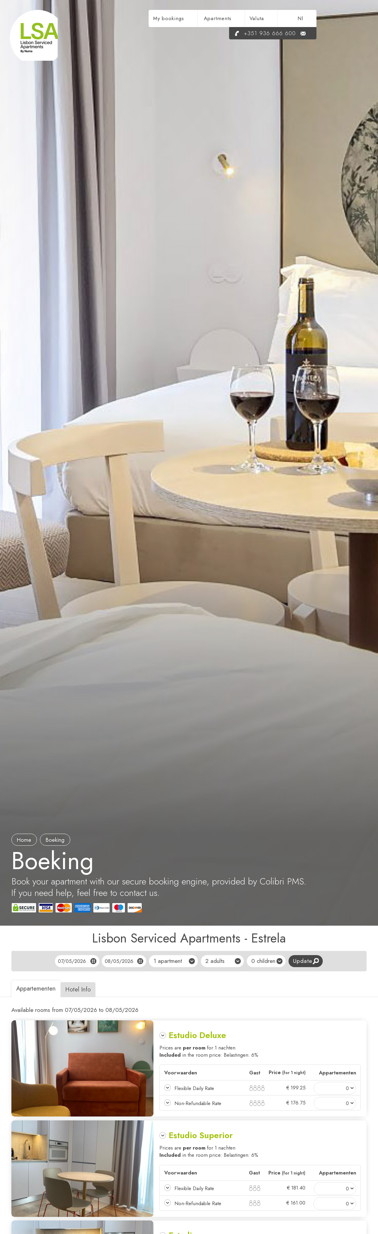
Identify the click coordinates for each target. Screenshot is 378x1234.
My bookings (218, 19)
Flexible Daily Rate (194, 1088)
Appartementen (37, 988)
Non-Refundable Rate (198, 1103)
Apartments (268, 19)
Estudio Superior (201, 1135)
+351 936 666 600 (312, 35)
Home (25, 839)
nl (350, 19)
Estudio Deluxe (197, 1035)
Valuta (307, 19)
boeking (58, 839)
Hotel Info (82, 989)
